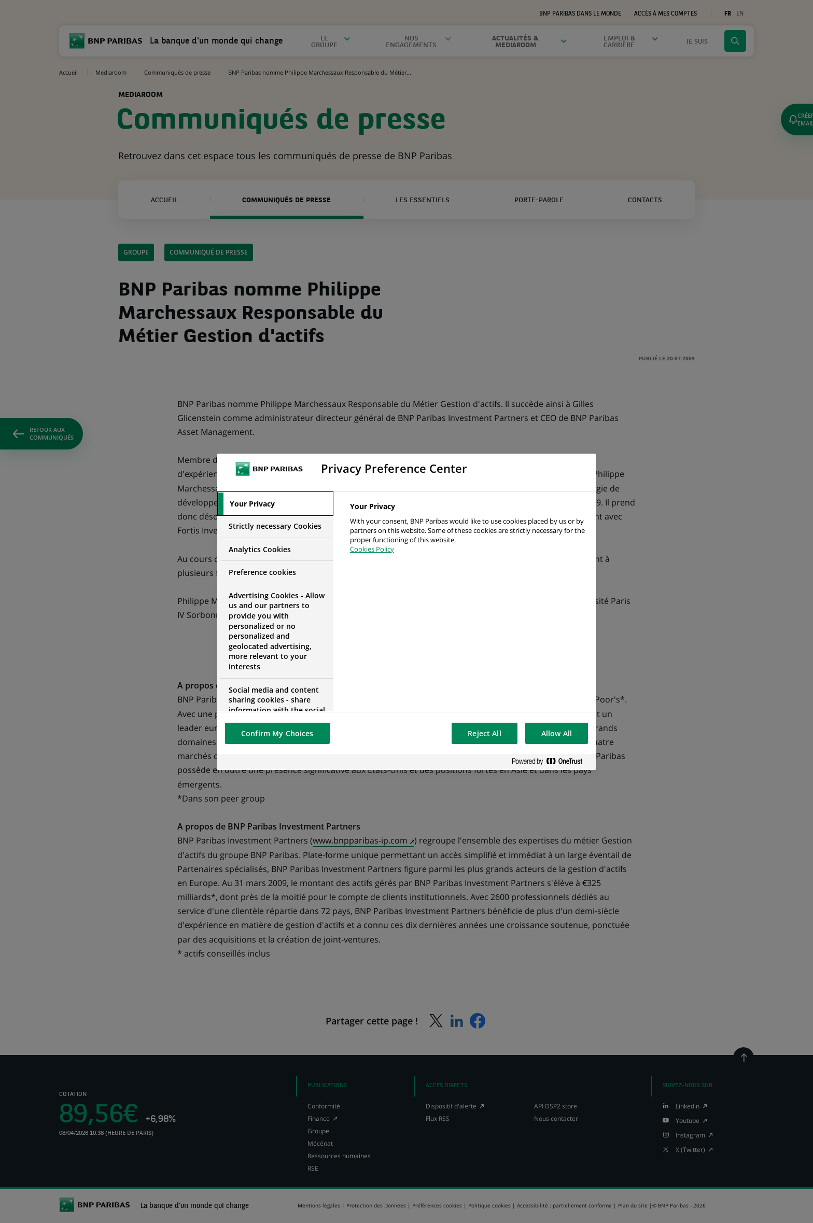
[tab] (275, 504)
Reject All (484, 733)
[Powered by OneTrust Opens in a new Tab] (551, 761)
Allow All (556, 733)
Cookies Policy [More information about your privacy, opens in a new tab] (372, 549)
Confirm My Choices (277, 733)
